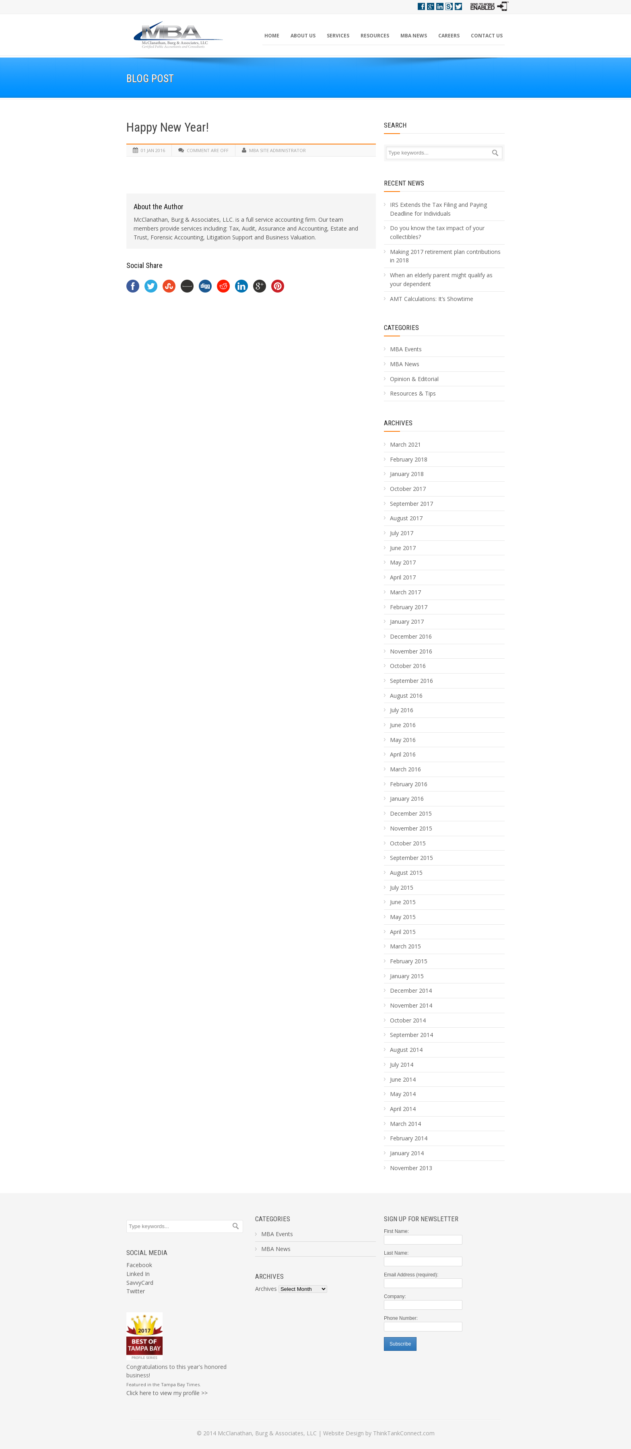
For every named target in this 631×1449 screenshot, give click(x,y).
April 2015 (403, 932)
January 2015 (407, 976)
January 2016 (407, 798)
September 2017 (411, 503)
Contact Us (487, 35)
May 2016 (403, 740)
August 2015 (406, 872)
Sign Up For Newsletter (421, 1219)
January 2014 (407, 1153)
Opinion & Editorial (414, 379)
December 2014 (411, 990)
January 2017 (407, 621)
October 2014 (408, 1020)
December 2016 (411, 636)
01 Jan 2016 (153, 150)
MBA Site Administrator (277, 150)
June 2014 (403, 1079)
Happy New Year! (167, 127)
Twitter (458, 6)
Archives (398, 423)
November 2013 (411, 1168)
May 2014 (403, 1094)
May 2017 (403, 562)
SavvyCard (139, 1282)
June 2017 (403, 548)
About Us (303, 35)
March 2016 (405, 769)
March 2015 (405, 946)
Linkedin (439, 6)
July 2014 (401, 1064)
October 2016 (408, 666)
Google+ (430, 6)
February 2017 (408, 607)
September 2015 (411, 858)
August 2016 (406, 695)
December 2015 (411, 813)
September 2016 (411, 680)
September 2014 (411, 1035)
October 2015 (408, 843)
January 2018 (407, 474)
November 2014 (411, 1005)
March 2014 (405, 1123)
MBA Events (406, 349)
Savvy (449, 6)
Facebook (421, 6)
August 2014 (406, 1049)
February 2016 (408, 784)
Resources (375, 35)
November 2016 (411, 651)
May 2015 (403, 917)
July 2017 (401, 533)
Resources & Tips (413, 393)
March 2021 (405, 444)
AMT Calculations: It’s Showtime (431, 299)
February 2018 (408, 459)
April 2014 (403, 1109)
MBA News (413, 35)
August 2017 (406, 518)
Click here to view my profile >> (167, 1393)
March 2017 (405, 592)
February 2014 (408, 1138)
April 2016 (403, 754)
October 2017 (408, 489)
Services (338, 35)
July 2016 (401, 710)
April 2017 (403, 577)
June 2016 (403, 725)
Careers (449, 35)
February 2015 (408, 961)
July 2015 (401, 887)
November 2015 (411, 828)
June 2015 (403, 902)
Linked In (138, 1274)
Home (271, 35)
